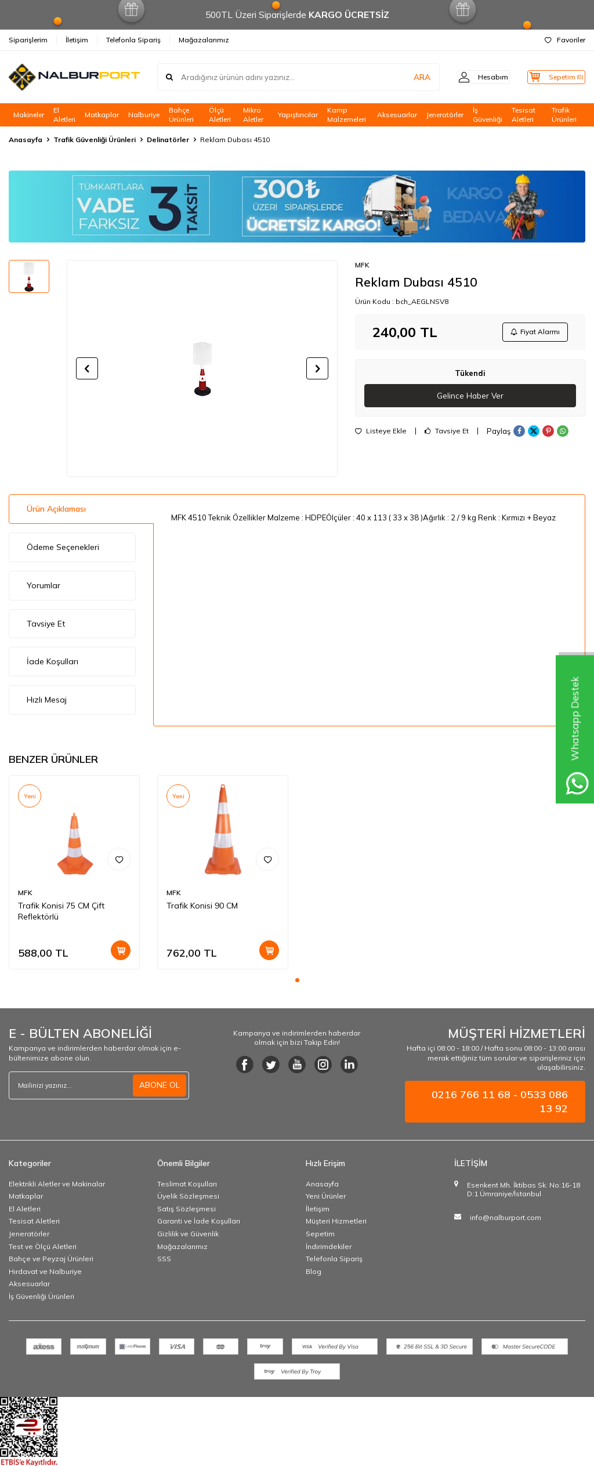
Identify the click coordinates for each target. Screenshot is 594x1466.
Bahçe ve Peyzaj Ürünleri (51, 1258)
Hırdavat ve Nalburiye (45, 1271)
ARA (404, 77)
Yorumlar (43, 585)
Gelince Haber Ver (470, 398)
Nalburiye (144, 114)
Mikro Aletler (253, 115)
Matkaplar (102, 114)
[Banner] (297, 206)
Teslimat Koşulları (187, 1183)
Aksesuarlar (397, 114)
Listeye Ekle (381, 433)
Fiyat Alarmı (534, 332)
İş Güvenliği (487, 115)
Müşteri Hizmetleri (336, 1221)
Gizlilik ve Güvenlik (188, 1233)
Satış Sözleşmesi (186, 1208)
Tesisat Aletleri (523, 115)
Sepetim (320, 1233)
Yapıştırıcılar (298, 114)
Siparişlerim (28, 39)
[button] (87, 368)
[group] (202, 368)
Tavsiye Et (447, 433)
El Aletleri (64, 115)
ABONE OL (159, 1085)
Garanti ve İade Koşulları (198, 1221)
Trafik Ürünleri (564, 115)
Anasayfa (25, 139)
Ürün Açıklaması (56, 509)
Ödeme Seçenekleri (63, 547)
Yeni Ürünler (326, 1196)
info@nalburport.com (505, 1217)
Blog (313, 1271)
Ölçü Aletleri (220, 115)
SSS (164, 1258)
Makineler (28, 114)
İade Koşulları (52, 661)
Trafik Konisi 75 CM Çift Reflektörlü (61, 911)
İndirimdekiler (329, 1246)
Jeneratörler (444, 114)
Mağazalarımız (204, 39)
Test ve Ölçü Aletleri (43, 1246)
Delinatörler (168, 139)
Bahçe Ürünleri (181, 115)
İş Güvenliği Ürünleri (41, 1296)
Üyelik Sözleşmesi (188, 1196)
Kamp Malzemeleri (346, 115)
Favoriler (565, 39)
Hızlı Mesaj (47, 699)
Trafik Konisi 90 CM (202, 905)
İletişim (77, 39)
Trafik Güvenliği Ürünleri (94, 139)
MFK (362, 264)
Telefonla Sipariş (133, 39)
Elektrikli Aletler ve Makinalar (57, 1183)
